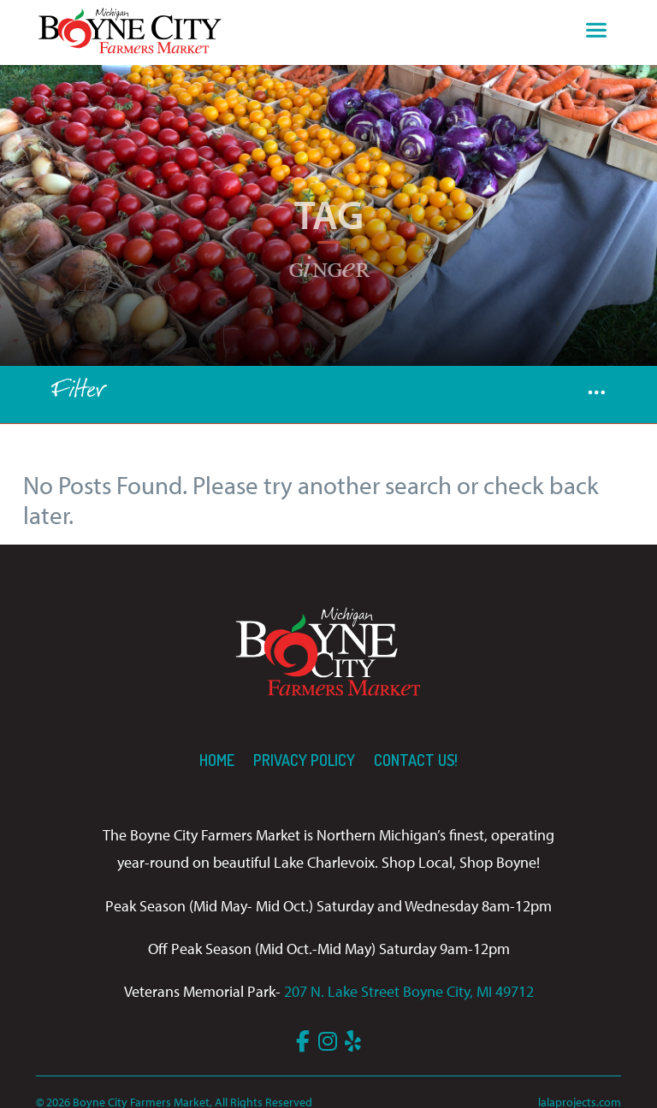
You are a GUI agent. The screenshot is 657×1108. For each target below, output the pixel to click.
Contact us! (416, 760)
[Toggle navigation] (596, 32)
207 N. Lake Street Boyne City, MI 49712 (409, 991)
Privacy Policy (304, 760)
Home (216, 760)
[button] (597, 395)
